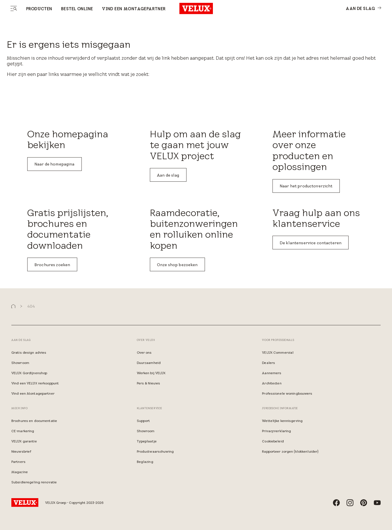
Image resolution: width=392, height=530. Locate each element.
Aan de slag (168, 175)
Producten (39, 8)
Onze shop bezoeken (177, 264)
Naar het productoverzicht (306, 186)
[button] (13, 306)
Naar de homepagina (54, 164)
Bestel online (77, 8)
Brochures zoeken (52, 264)
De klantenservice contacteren (310, 242)
